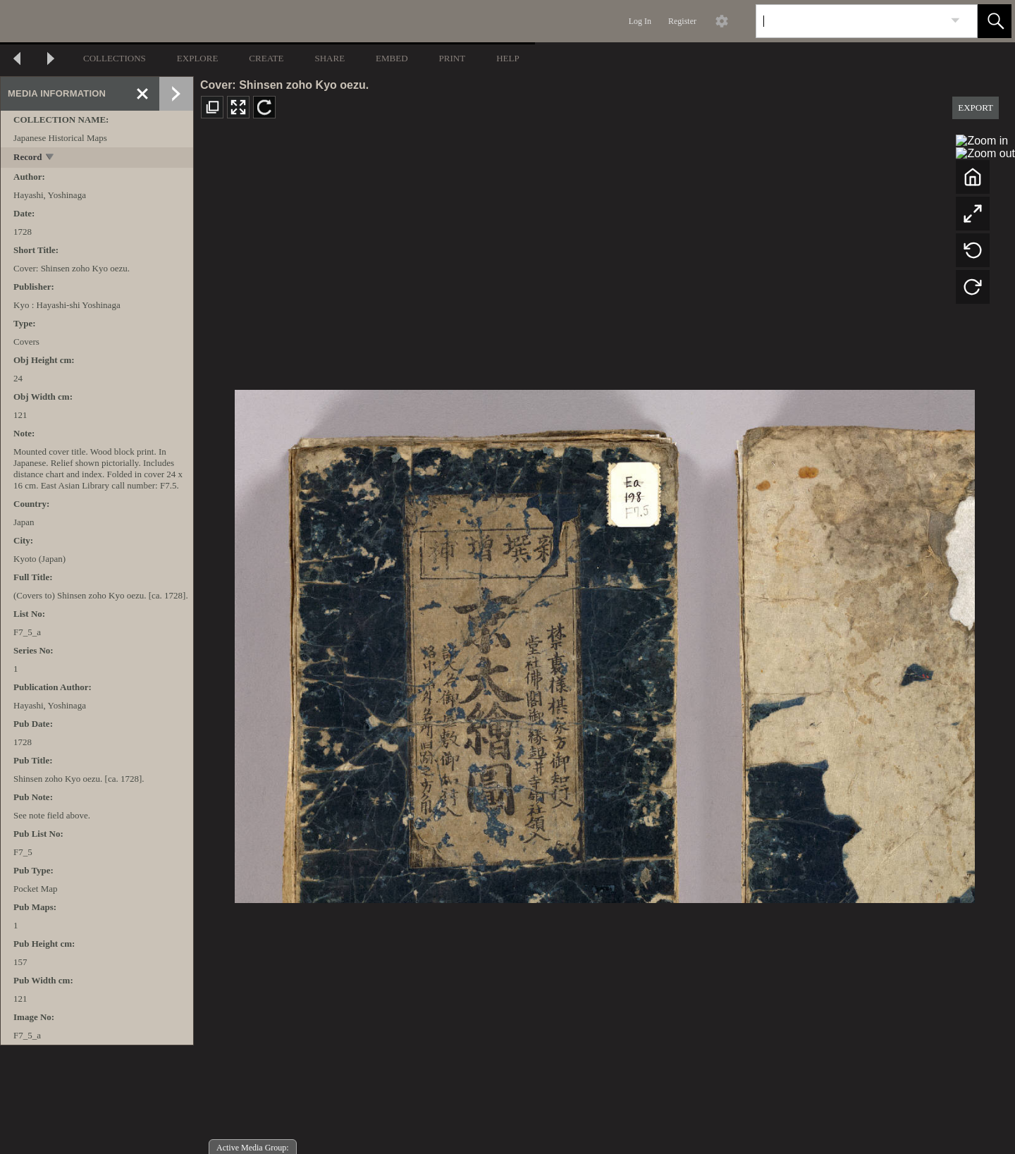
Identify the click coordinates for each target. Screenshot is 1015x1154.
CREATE (266, 58)
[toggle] (50, 158)
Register (682, 21)
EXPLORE (198, 58)
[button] (994, 21)
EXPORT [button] (975, 107)
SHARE (329, 58)
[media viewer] (604, 642)
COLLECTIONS (114, 58)
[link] (955, 21)
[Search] (850, 21)
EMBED (392, 58)
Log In (640, 21)
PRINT (452, 58)
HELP (507, 58)
